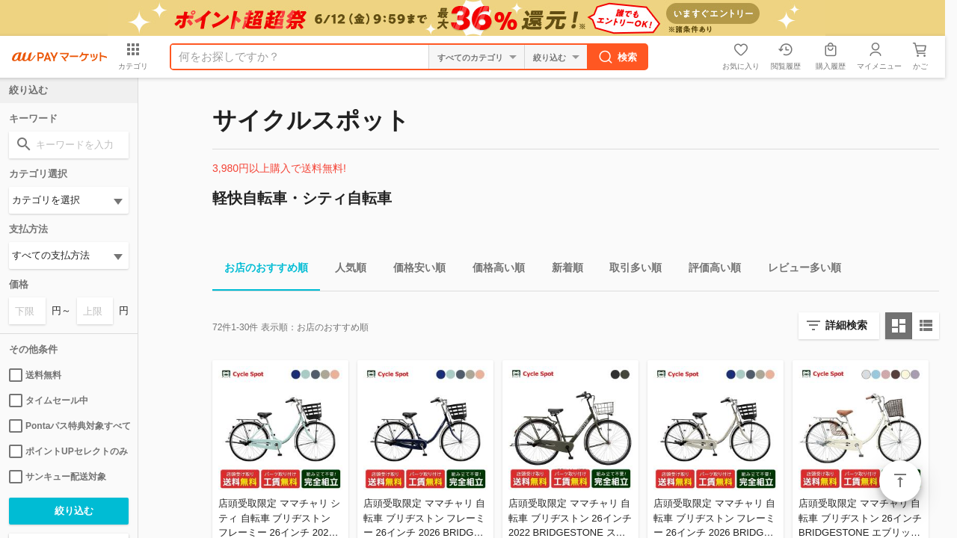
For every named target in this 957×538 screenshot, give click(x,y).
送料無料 (35, 375)
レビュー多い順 (798, 270)
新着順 (561, 270)
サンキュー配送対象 (57, 476)
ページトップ (900, 481)
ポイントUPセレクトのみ (68, 451)
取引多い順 (629, 270)
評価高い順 (709, 270)
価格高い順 (493, 270)
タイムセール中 (48, 400)
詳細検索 (846, 325)
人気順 (344, 270)
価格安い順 (413, 270)
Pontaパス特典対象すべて (69, 426)
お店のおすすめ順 (260, 270)
